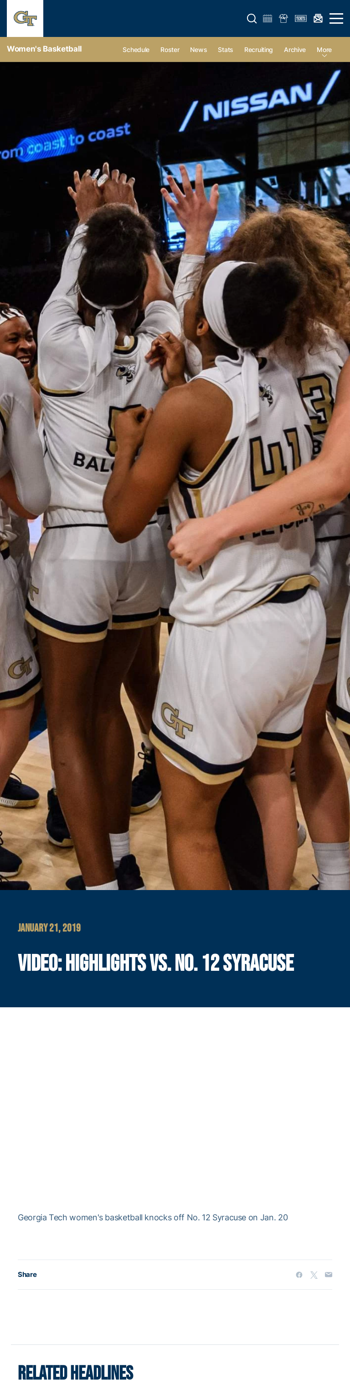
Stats (225, 49)
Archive (295, 49)
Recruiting (258, 49)
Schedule (136, 49)
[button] (252, 18)
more (324, 49)
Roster (169, 49)
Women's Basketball (44, 48)
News (198, 49)
